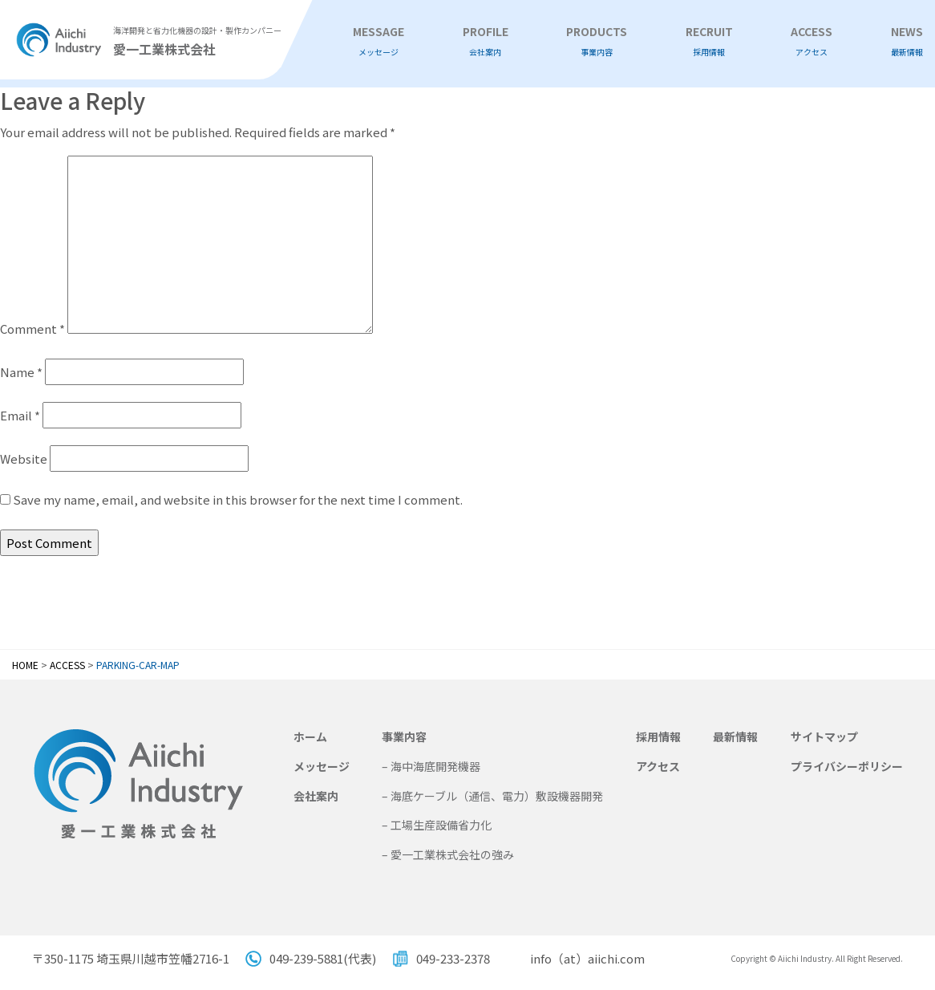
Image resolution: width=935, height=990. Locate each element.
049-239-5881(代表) (322, 958)
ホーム (310, 736)
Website (23, 458)
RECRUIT (709, 41)
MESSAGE (378, 41)
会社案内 (315, 796)
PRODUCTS (596, 41)
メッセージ (321, 766)
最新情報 (735, 736)
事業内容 (404, 736)
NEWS (907, 41)
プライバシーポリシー (847, 766)
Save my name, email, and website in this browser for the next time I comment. (238, 499)
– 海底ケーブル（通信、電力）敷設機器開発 (492, 796)
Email (20, 415)
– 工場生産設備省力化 (437, 825)
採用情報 (658, 736)
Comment (32, 328)
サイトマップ (824, 736)
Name (21, 371)
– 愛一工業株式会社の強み (448, 854)
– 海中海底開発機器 (431, 766)
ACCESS (811, 41)
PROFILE (485, 41)
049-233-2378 (453, 958)
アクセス (658, 766)
